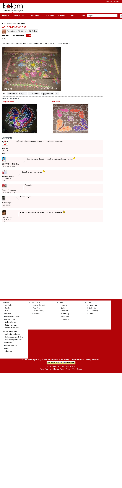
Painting (64, 305)
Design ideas (10, 319)
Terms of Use (70, 369)
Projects (89, 302)
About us (8, 351)
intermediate (12, 93)
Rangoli (5, 15)
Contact (79, 369)
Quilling (63, 308)
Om (6, 311)
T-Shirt (91, 314)
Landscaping (93, 311)
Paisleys (8, 308)
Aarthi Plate (65, 316)
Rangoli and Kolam (10, 331)
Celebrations (35, 302)
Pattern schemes (11, 325)
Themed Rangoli (34, 15)
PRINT (28, 36)
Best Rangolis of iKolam (55, 15)
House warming (38, 311)
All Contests (18, 15)
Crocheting (65, 319)
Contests (8, 343)
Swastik (8, 314)
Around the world (39, 305)
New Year (36, 308)
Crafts (72, 15)
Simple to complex (11, 328)
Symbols (8, 305)
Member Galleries (112, 1)
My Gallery (33, 31)
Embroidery (65, 314)
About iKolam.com (46, 369)
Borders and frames (12, 316)
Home (4, 23)
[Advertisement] (68, 8)
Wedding (36, 314)
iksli (57, 93)
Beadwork (64, 311)
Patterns (6, 302)
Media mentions (11, 345)
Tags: (4, 93)
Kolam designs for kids (13, 340)
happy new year (47, 93)
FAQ (6, 348)
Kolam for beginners (12, 334)
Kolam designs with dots (14, 337)
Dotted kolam (34, 93)
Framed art (93, 305)
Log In (82, 15)
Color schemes (10, 322)
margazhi (22, 93)
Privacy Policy (59, 369)
